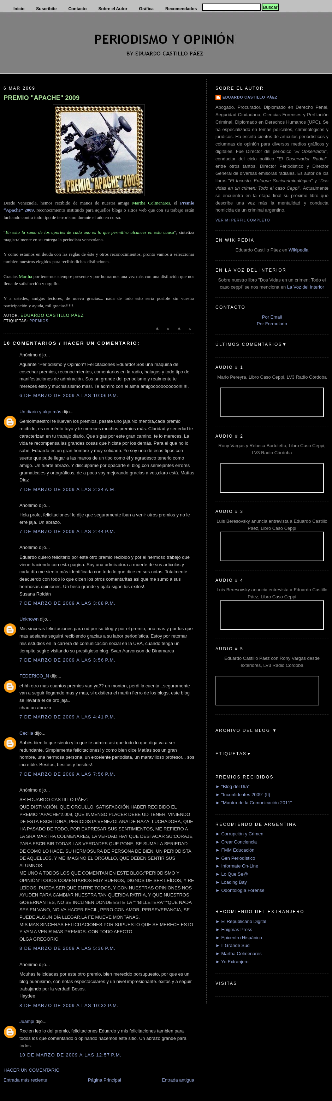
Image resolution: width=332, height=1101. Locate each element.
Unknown (28, 619)
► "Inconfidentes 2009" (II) (242, 794)
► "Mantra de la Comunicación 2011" (253, 802)
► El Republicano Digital (240, 921)
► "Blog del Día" (232, 786)
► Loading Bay (231, 882)
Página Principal (104, 1080)
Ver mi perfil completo (242, 220)
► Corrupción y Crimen (239, 833)
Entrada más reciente (25, 1080)
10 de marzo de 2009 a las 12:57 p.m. (70, 1055)
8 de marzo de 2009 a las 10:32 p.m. (69, 1005)
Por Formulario (272, 323)
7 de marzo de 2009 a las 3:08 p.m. (67, 603)
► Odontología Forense (240, 890)
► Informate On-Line (236, 866)
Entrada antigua (178, 1080)
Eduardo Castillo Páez (250, 97)
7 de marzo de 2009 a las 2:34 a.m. (67, 489)
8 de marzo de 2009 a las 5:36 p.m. (67, 948)
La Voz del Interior (305, 287)
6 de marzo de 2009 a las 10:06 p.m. (69, 395)
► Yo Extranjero (232, 961)
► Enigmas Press (233, 929)
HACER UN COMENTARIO (32, 1070)
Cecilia (26, 733)
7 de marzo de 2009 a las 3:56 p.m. (67, 660)
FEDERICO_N (34, 676)
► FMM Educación (234, 850)
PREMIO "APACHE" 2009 (41, 97)
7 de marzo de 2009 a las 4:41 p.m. (67, 717)
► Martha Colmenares (238, 953)
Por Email (272, 317)
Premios (38, 321)
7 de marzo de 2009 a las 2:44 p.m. (67, 531)
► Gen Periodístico (235, 858)
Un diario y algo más (40, 411)
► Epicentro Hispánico (238, 937)
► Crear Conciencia (236, 842)
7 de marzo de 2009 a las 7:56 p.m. (67, 774)
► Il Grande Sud (232, 945)
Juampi (26, 1021)
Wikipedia (298, 250)
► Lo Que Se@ (231, 874)
